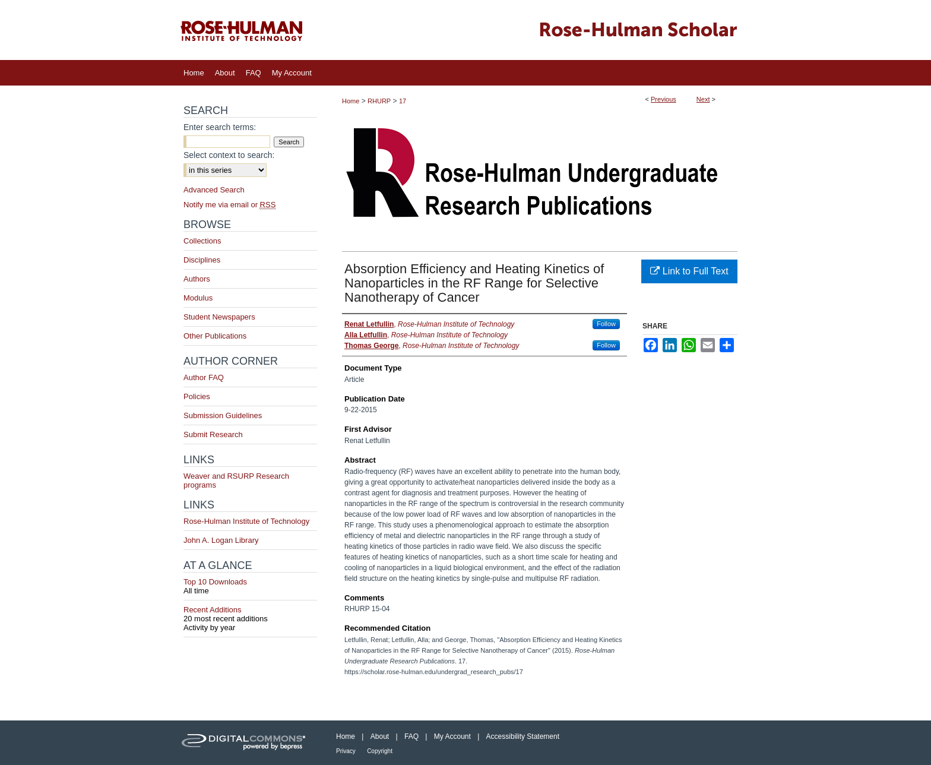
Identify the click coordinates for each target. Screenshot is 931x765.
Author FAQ (203, 377)
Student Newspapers (219, 316)
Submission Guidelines (222, 415)
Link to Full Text (689, 271)
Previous (663, 99)
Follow (606, 323)
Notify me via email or (229, 204)
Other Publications (214, 335)
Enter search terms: (219, 127)
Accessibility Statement (522, 736)
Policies (196, 396)
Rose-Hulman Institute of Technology (246, 521)
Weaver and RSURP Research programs (236, 480)
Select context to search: (228, 155)
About (379, 736)
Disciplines (201, 259)
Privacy (346, 751)
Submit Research (213, 434)
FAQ (411, 736)
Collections (202, 240)
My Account (452, 736)
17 (402, 101)
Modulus (198, 297)
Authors (196, 278)
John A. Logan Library (220, 540)
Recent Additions (250, 614)
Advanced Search (214, 189)
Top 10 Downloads (250, 586)
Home (350, 101)
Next (703, 99)
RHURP (379, 101)
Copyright (379, 751)
